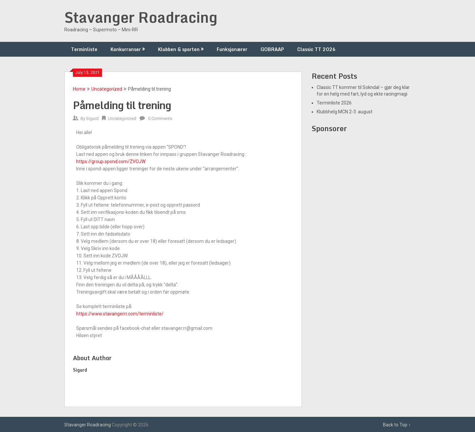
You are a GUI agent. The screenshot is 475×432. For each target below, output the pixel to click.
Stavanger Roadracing (140, 17)
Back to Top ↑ (397, 424)
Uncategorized (106, 89)
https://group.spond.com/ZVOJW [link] (110, 161)
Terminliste (84, 49)
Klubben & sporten (179, 49)
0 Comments (160, 118)
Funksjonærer (232, 49)
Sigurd (92, 118)
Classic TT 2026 (316, 49)
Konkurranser (126, 49)
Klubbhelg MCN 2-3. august (344, 111)
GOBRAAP (272, 49)
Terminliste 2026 (334, 102)
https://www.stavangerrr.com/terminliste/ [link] (120, 313)
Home (79, 89)
